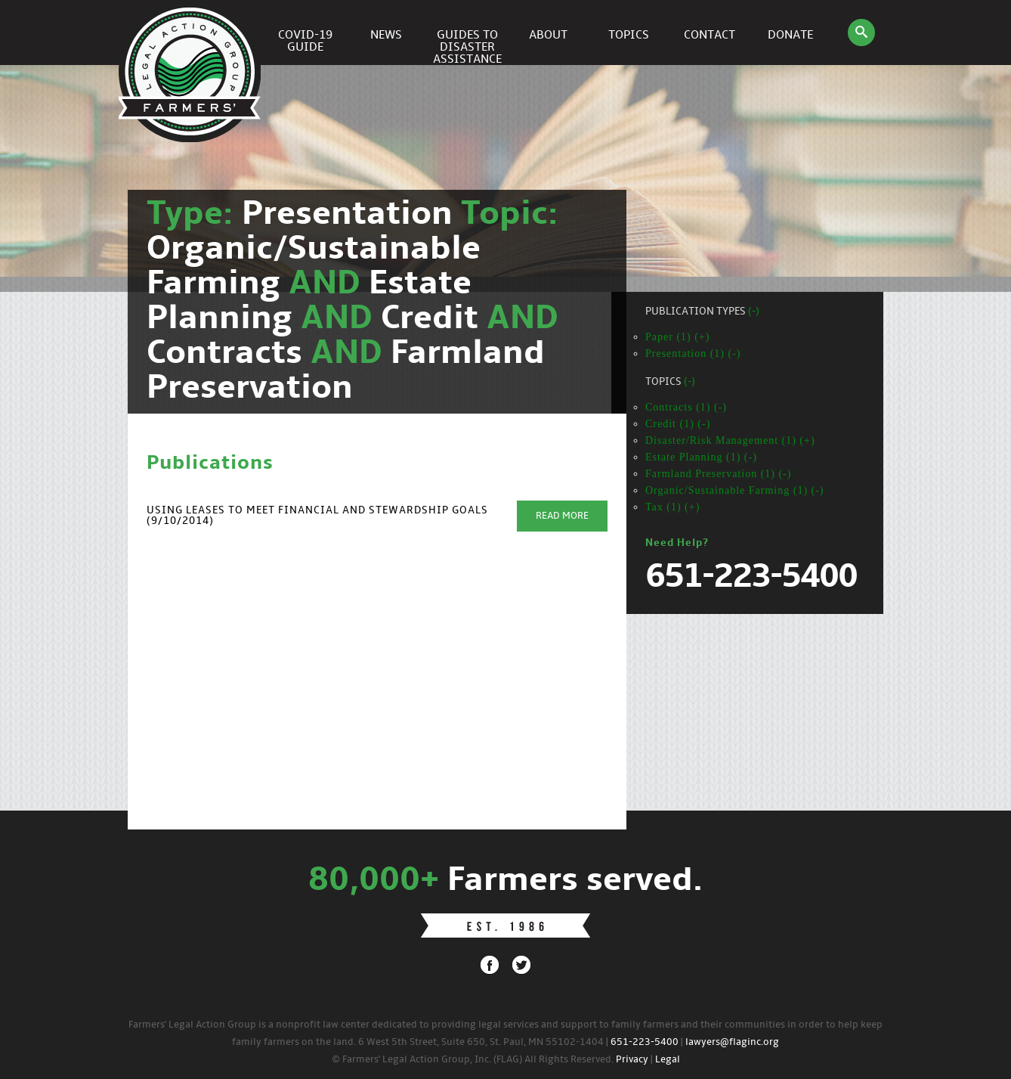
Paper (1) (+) (677, 337)
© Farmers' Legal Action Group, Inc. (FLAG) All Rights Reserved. (473, 1060)
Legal (667, 1060)
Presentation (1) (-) (693, 353)
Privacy (632, 1060)
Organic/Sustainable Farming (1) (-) (734, 490)
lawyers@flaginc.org (732, 1042)
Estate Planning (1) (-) (701, 457)
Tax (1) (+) (672, 507)
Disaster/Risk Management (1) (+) (730, 440)
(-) (753, 312)
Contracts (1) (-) (686, 407)
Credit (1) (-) (677, 423)
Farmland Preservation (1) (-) (718, 473)
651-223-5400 (645, 1042)
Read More (562, 516)
